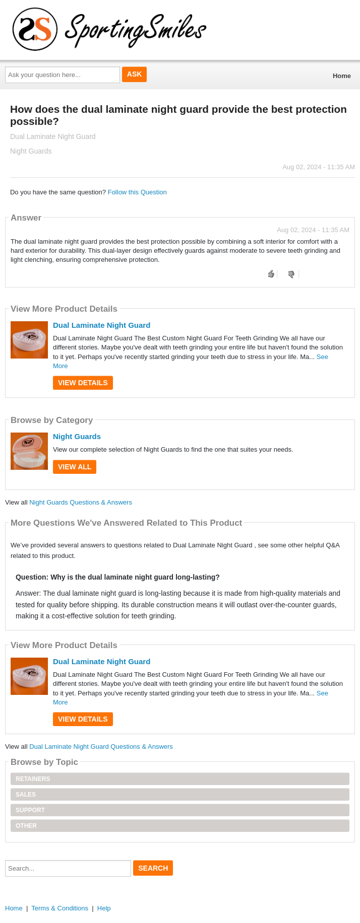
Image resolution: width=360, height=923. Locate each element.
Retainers (33, 779)
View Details (83, 383)
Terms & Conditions (59, 908)
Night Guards (77, 436)
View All (74, 467)
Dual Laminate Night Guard (101, 325)
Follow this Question (137, 192)
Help (104, 908)
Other (26, 825)
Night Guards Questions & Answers (80, 502)
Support (30, 810)
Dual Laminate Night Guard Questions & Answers (101, 746)
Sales (26, 794)
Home (342, 76)
